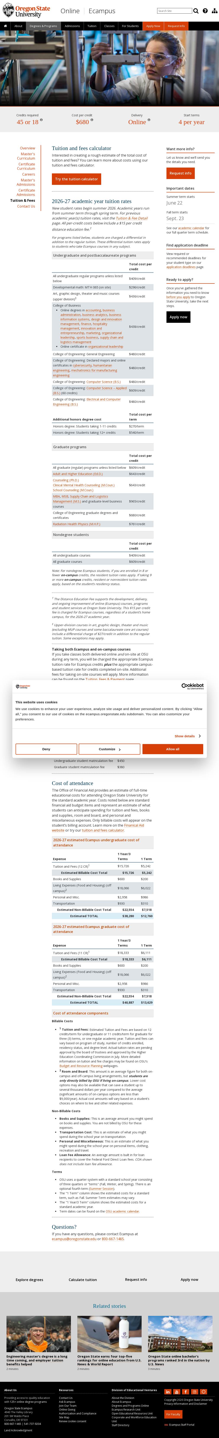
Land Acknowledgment (18, 1430)
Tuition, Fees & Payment (105, 679)
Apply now (178, 317)
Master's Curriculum (26, 156)
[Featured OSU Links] (205, 10)
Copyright (170, 1400)
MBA (56, 496)
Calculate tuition (85, 1279)
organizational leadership (105, 346)
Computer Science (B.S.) (103, 382)
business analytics (94, 315)
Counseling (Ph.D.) (66, 480)
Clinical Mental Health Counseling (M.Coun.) (84, 485)
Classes (109, 26)
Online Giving (67, 1409)
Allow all (172, 749)
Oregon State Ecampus (18, 1408)
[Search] (196, 10)
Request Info (176, 26)
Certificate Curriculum (26, 166)
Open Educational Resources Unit (132, 1413)
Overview (27, 148)
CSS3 (198, 1435)
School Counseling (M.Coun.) (73, 490)
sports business (87, 337)
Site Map (64, 1417)
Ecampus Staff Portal (179, 1425)
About (18, 26)
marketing (93, 333)
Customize (109, 749)
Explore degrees (35, 1279)
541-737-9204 (32, 1424)
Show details (185, 736)
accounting (93, 310)
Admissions (72, 26)
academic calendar (191, 228)
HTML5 (188, 1435)
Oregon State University (198, 1400)
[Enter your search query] (174, 11)
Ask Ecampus (67, 1402)
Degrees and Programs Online (130, 1406)
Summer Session (101, 1189)
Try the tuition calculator (76, 179)
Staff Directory (120, 1425)
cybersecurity (82, 365)
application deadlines (181, 267)
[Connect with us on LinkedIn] (168, 1391)
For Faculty (173, 1414)
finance (86, 324)
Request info (181, 173)
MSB (65, 496)
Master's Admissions (26, 182)
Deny (46, 749)
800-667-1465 (113, 1238)
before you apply (178, 297)
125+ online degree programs (28, 1402)
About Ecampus (121, 1402)
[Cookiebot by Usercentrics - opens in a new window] (185, 686)
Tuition (92, 26)
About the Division (123, 1398)
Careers (28, 174)
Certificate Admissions (26, 192)
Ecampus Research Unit (126, 1409)
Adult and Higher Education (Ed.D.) (78, 474)
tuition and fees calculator (103, 830)
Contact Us (26, 206)
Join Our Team (68, 1406)
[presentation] (205, 10)
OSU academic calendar (122, 1211)
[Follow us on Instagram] (195, 1391)
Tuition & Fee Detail (131, 218)
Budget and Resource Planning (80, 1066)
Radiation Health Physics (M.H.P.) (76, 524)
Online (70, 10)
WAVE (207, 1435)
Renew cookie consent (72, 1421)
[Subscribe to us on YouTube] (177, 1391)
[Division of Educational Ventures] (214, 10)
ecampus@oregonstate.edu (74, 1238)
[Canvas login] (203, 1395)
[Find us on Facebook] (186, 1391)
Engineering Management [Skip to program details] (109, 93)
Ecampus (102, 10)
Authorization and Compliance (77, 1413)
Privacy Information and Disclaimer (185, 1404)
